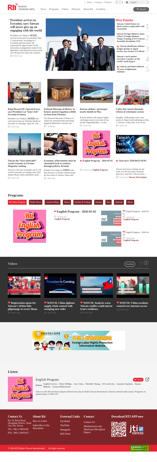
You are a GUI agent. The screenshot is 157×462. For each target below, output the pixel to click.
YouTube (130, 264)
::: (85, 2)
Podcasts (108, 2)
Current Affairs (52, 202)
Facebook (65, 431)
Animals (119, 202)
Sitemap (99, 2)
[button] (146, 263)
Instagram (65, 439)
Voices (67, 202)
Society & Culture (83, 202)
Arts (108, 202)
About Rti (39, 426)
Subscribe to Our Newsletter (41, 437)
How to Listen (40, 431)
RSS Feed (65, 443)
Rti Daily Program (17, 202)
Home (90, 2)
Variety (98, 202)
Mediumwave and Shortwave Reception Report (94, 439)
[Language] (139, 2)
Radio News (35, 202)
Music (130, 202)
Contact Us (15, 426)
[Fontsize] (119, 2)
